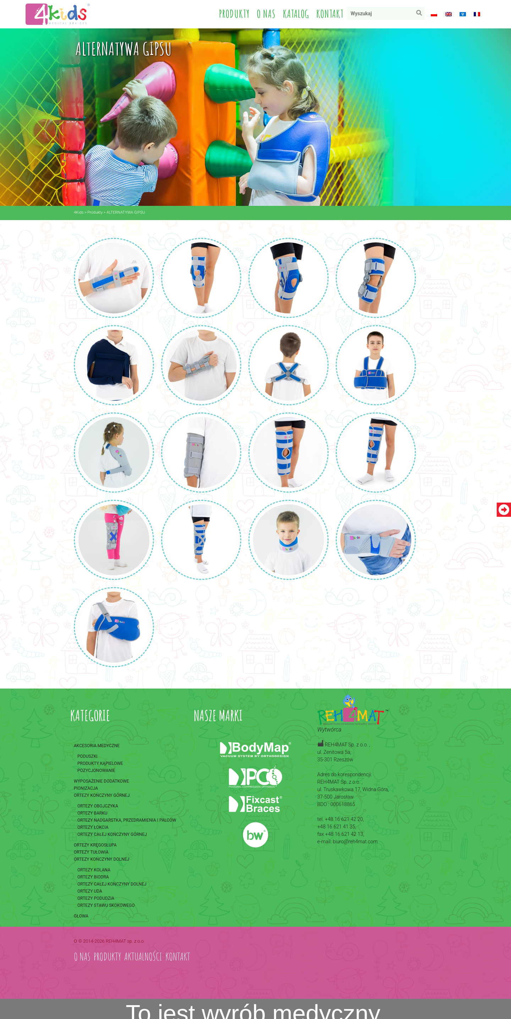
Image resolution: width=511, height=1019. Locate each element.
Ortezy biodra (93, 877)
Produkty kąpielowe (100, 763)
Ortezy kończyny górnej (102, 795)
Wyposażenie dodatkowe (101, 781)
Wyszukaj (420, 14)
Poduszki (87, 756)
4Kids (78, 212)
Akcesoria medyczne (97, 745)
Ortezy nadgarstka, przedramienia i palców (126, 820)
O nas (266, 13)
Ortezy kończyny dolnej (101, 859)
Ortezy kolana (93, 869)
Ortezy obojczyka (97, 806)
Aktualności (143, 956)
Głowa (81, 916)
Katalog (296, 13)
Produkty (234, 13)
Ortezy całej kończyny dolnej (112, 884)
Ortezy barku (92, 813)
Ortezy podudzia (95, 898)
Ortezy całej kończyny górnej (112, 834)
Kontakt (330, 13)
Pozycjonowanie (96, 770)
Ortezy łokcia (93, 827)
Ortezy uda (89, 891)
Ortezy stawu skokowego (105, 905)
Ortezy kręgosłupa (95, 845)
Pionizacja (86, 788)
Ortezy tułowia (91, 852)
